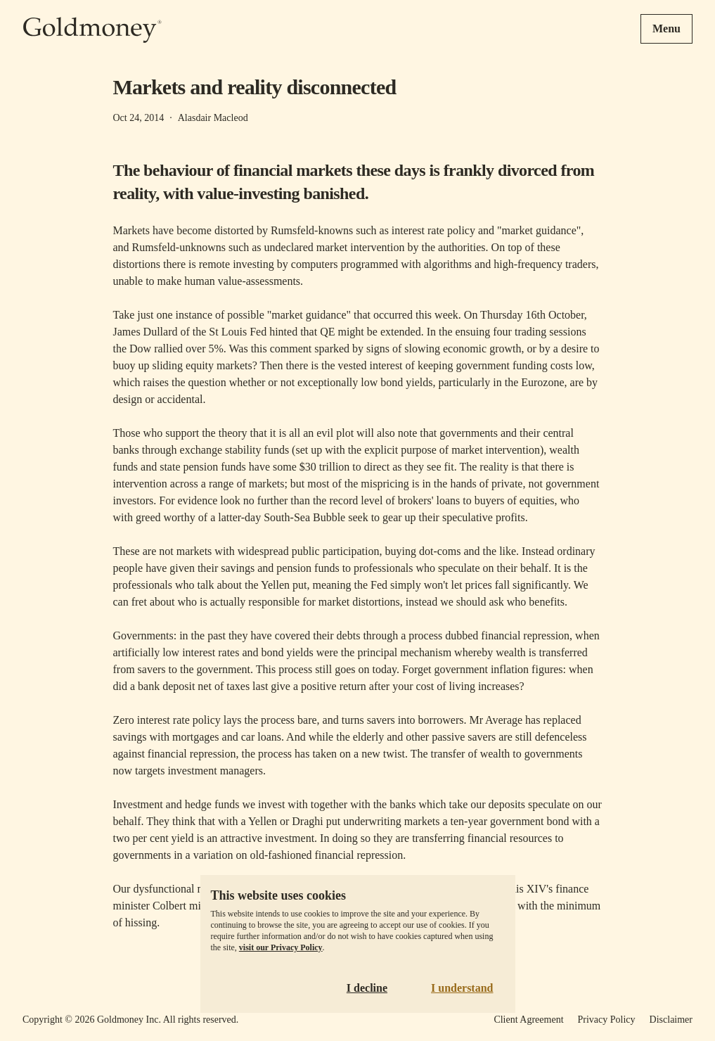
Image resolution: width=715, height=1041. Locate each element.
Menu (666, 28)
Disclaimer (671, 1019)
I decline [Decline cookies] (367, 988)
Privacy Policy (607, 1019)
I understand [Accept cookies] (462, 988)
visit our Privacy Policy (281, 947)
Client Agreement (528, 1019)
